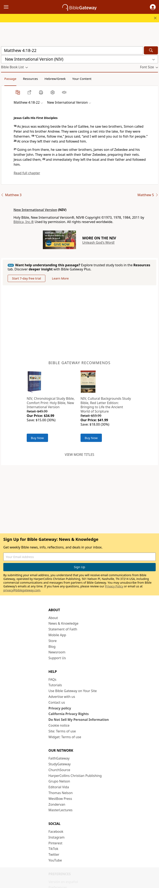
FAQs (52, 679)
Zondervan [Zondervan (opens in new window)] (56, 804)
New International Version (35, 210)
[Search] (151, 50)
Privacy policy (59, 708)
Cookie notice (59, 725)
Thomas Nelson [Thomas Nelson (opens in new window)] (60, 793)
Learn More (60, 278)
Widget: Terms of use (64, 737)
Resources (30, 79)
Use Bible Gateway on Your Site (72, 691)
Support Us (57, 658)
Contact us (56, 702)
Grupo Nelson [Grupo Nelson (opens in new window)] (59, 781)
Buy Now (37, 438)
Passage (10, 79)
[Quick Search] (72, 50)
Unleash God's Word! (98, 242)
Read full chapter (27, 173)
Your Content (82, 79)
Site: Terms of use (62, 731)
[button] (153, 7)
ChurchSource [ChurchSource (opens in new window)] (59, 770)
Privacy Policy (114, 586)
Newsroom (56, 652)
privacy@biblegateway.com (21, 590)
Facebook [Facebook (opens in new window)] (55, 831)
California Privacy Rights (68, 714)
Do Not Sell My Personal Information (78, 719)
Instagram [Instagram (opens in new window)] (56, 837)
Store (52, 640)
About (53, 618)
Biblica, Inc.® (23, 222)
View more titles (79, 454)
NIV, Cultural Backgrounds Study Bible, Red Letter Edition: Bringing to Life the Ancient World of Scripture (106, 405)
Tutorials (55, 685)
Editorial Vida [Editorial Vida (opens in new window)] (58, 787)
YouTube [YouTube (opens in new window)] (55, 860)
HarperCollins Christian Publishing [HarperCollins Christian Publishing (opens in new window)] (75, 775)
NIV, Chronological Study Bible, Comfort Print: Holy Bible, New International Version (51, 402)
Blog (51, 646)
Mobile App (57, 635)
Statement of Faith (62, 629)
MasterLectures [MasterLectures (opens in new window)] (60, 810)
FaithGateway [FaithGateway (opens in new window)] (59, 758)
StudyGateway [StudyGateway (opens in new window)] (59, 764)
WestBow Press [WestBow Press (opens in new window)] (60, 798)
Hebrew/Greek (55, 79)
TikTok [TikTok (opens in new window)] (53, 848)
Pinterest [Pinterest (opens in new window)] (55, 843)
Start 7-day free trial (26, 278)
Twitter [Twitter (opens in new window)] (53, 854)
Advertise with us (61, 696)
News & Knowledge (63, 623)
